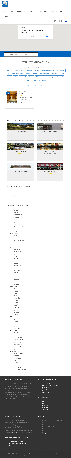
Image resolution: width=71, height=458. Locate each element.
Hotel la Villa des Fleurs (24, 92)
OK (47, 36)
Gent (15, 295)
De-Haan (45, 405)
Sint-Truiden (17, 328)
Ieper (15, 261)
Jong (8, 73)
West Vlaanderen (29, 11)
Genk (15, 319)
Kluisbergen (17, 297)
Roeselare (16, 279)
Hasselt (16, 321)
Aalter (15, 290)
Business (29, 70)
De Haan (16, 258)
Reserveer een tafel (16, 441)
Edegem (16, 237)
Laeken (16, 221)
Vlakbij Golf (59, 77)
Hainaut (16, 334)
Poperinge (16, 277)
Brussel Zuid (17, 355)
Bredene (16, 253)
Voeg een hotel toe (25, 432)
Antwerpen (17, 235)
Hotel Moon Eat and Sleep (50, 131)
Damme (16, 256)
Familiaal (37, 70)
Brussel (5, 11)
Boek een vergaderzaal (17, 443)
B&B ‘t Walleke (49, 151)
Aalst (15, 288)
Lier (15, 242)
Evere (15, 219)
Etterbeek (16, 217)
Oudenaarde (17, 307)
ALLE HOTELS (32, 67)
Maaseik (16, 325)
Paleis (15, 77)
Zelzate (16, 314)
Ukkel (15, 231)
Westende (16, 284)
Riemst (16, 326)
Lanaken (16, 323)
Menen (16, 268)
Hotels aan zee (15, 190)
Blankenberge (17, 251)
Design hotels (15, 196)
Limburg (51, 11)
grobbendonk (17, 238)
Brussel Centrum (18, 214)
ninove (16, 305)
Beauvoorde (17, 249)
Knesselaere (17, 298)
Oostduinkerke (18, 274)
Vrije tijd (26, 80)
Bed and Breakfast (19, 70)
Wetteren (16, 312)
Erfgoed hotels (17, 362)
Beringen (16, 318)
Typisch (31, 77)
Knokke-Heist (17, 265)
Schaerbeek (17, 222)
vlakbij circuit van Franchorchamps (45, 77)
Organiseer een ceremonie (18, 445)
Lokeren (16, 302)
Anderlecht (17, 212)
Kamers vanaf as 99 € (17, 73)
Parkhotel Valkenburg (20, 131)
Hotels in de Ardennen (48, 70)
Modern (62, 73)
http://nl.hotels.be (49, 430)
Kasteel (28, 73)
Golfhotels (14, 198)
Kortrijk (16, 267)
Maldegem (16, 304)
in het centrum (60, 70)
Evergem (16, 291)
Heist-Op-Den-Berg (19, 240)
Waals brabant (17, 348)
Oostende (16, 275)
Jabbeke (16, 263)
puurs (15, 245)
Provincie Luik (38, 86)
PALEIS (40, 67)
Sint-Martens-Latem (19, 309)
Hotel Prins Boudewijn (49, 171)
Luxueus (54, 73)
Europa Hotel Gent (20, 151)
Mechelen (16, 244)
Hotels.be (8, 383)
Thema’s (6, 16)
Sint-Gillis (16, 224)
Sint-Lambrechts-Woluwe (20, 228)
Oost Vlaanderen (42, 11)
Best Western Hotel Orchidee (20, 171)
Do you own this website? (28, 36)
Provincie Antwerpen (16, 11)
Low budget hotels (44, 73)
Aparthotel (9, 70)
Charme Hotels (18, 358)
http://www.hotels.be (50, 428)
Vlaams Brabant (18, 346)
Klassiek (35, 73)
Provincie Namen (18, 344)
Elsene (15, 216)
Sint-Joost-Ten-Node (19, 226)
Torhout (16, 281)
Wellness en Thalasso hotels (39, 80)
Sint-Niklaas (17, 310)
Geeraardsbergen (18, 293)
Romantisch (23, 77)
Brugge (16, 254)
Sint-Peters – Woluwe (19, 230)
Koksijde (45, 409)
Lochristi (16, 300)
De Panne (16, 260)
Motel (9, 77)
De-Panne (45, 407)
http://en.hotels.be (49, 433)
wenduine (16, 282)
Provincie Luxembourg (19, 339)
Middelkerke (17, 270)
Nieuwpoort (17, 272)
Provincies (59, 11)
